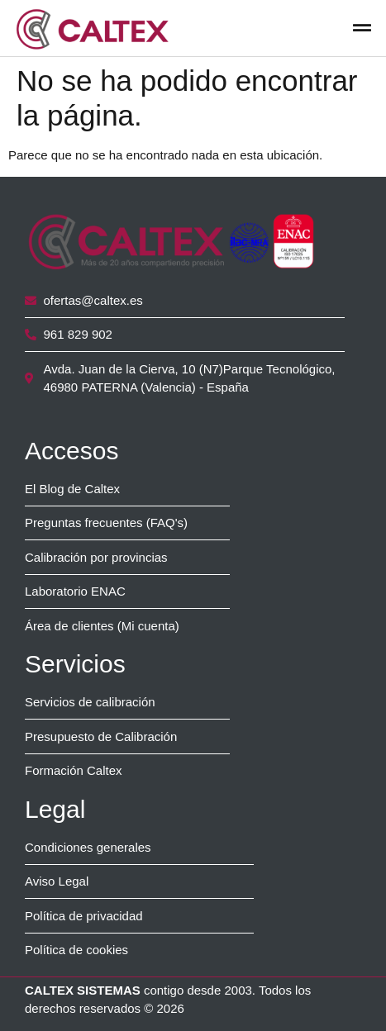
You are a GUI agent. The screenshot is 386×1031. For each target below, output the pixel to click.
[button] (361, 28)
